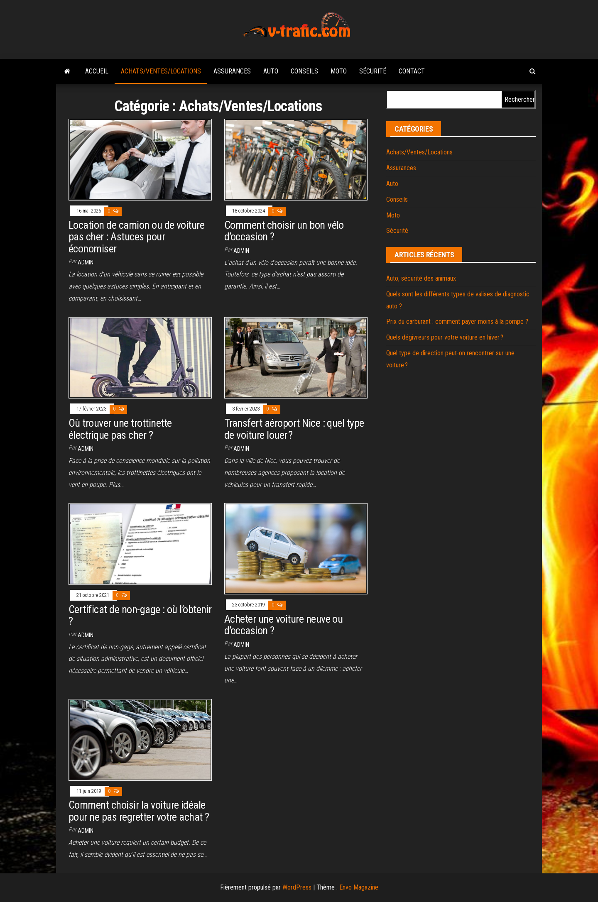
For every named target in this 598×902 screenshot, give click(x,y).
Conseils (304, 71)
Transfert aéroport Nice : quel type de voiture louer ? (294, 429)
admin (85, 262)
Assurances (232, 71)
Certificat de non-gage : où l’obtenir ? (140, 615)
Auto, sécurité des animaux (421, 278)
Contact (412, 71)
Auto (270, 71)
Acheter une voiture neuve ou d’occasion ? (283, 625)
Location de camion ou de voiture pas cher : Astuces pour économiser (136, 237)
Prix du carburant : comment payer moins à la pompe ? (457, 321)
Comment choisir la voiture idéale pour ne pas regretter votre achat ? (139, 811)
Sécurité (372, 71)
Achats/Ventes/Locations (161, 71)
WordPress (296, 887)
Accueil (96, 71)
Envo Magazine (358, 887)
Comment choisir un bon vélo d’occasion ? (284, 231)
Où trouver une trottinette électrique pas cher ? (120, 429)
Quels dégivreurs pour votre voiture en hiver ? (444, 337)
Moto (339, 71)
